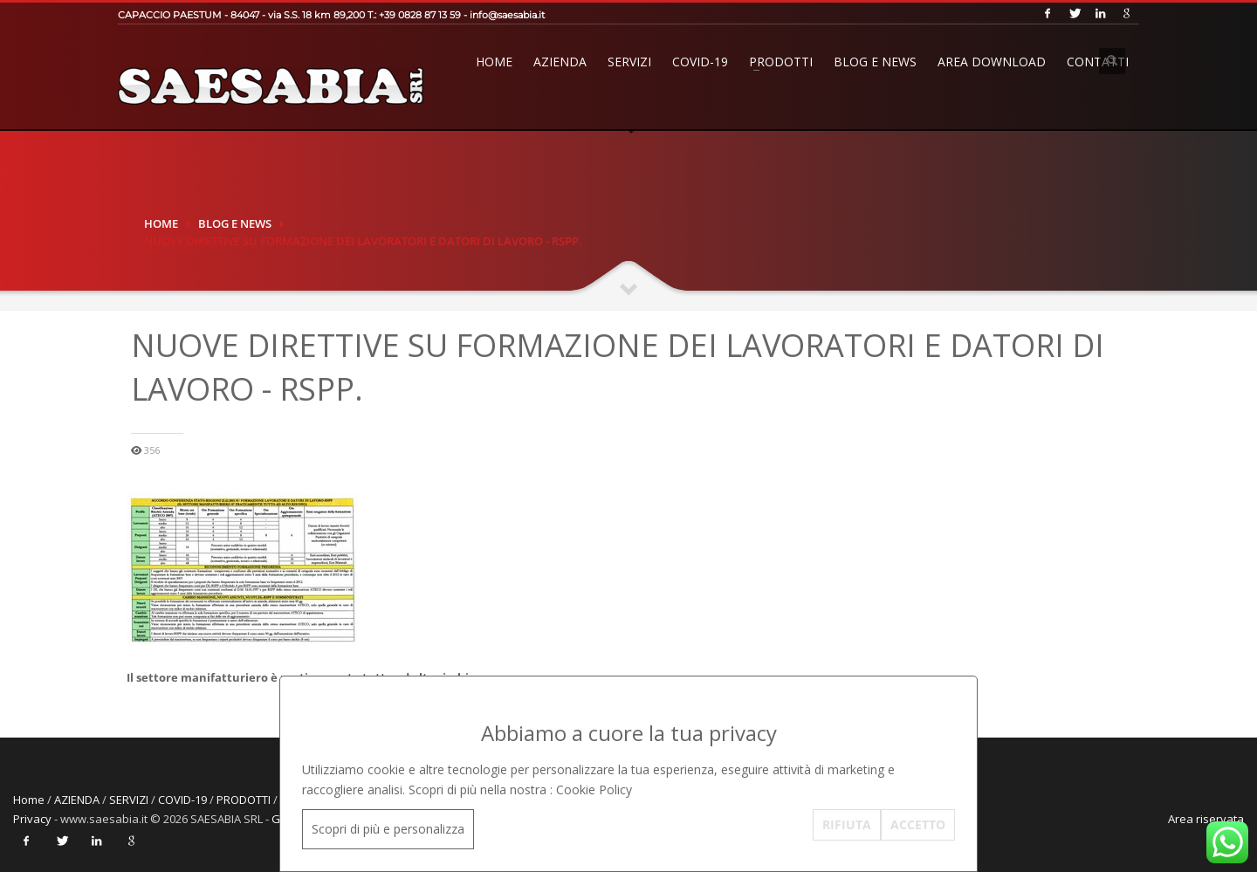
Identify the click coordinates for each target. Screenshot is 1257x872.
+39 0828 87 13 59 (420, 15)
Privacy (32, 819)
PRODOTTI (781, 61)
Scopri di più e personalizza (388, 829)
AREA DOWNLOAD (992, 61)
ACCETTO (917, 824)
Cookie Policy (594, 789)
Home (494, 61)
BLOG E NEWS (875, 61)
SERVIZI (629, 61)
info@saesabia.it (507, 15)
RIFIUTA (846, 824)
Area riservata (1206, 819)
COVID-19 (700, 61)
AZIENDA (560, 61)
